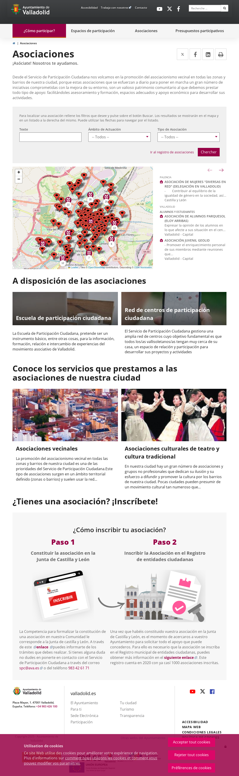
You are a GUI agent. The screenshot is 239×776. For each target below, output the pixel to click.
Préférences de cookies (191, 767)
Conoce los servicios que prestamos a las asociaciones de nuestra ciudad (95, 373)
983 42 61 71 (78, 667)
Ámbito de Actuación (104, 129)
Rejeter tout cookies (191, 754)
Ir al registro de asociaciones (172, 152)
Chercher (209, 152)
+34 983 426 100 (46, 706)
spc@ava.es (31, 667)
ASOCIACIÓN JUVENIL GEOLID (187, 240)
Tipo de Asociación (172, 129)
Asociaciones (28, 43)
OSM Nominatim (143, 267)
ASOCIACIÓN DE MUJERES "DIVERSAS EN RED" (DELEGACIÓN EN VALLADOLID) (195, 184)
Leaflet (73, 267)
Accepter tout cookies (191, 742)
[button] (102, 264)
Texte (23, 129)
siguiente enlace (180, 657)
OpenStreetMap (96, 267)
